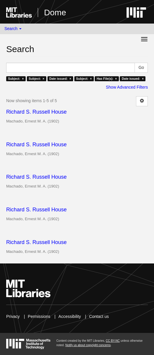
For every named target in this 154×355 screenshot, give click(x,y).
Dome (55, 12)
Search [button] (13, 28)
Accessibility (69, 316)
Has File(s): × (107, 78)
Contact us (99, 316)
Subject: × (16, 78)
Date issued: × (60, 78)
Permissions (39, 316)
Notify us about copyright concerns (87, 345)
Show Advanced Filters (127, 87)
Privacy (13, 316)
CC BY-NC (113, 340)
